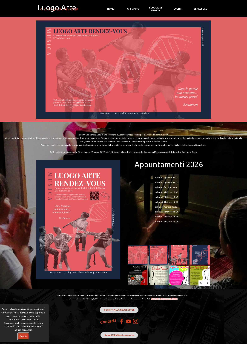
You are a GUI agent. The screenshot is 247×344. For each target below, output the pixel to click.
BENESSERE (200, 8)
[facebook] (121, 321)
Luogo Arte (57, 7)
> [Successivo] (208, 283)
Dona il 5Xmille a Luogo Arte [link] (119, 335)
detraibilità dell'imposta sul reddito (164, 299)
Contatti (108, 321)
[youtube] (128, 321)
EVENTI (178, 8)
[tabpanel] (123, 143)
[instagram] (135, 321)
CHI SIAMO (133, 8)
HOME (110, 8)
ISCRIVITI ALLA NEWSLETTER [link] (119, 310)
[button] (137, 254)
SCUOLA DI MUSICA (155, 9)
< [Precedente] (201, 283)
